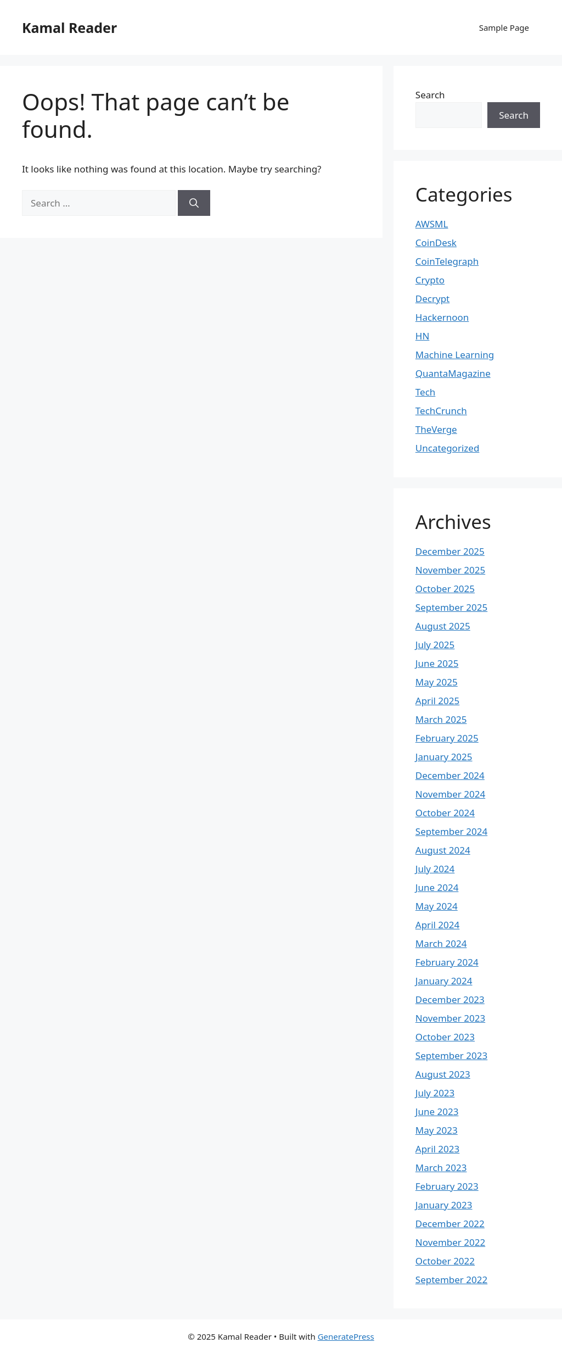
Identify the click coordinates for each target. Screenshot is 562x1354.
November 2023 (450, 1018)
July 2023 (435, 1092)
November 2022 (450, 1242)
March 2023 (441, 1167)
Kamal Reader (69, 27)
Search (430, 94)
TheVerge (436, 429)
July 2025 (435, 644)
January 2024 (444, 980)
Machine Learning (454, 354)
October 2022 (445, 1261)
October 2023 (445, 1036)
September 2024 (451, 831)
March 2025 (441, 719)
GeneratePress (346, 1336)
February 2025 (447, 738)
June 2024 (437, 887)
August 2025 (442, 626)
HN (422, 336)
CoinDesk (436, 242)
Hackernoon (442, 317)
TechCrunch (441, 410)
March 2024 (441, 943)
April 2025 (437, 700)
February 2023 (447, 1186)
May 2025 (436, 682)
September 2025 (451, 607)
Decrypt (432, 298)
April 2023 (437, 1149)
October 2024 (445, 812)
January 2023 (444, 1205)
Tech (425, 392)
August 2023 (442, 1074)
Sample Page (504, 27)
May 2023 (436, 1130)
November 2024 (450, 794)
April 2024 (437, 924)
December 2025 (450, 551)
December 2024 (450, 775)
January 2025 (444, 756)
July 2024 (435, 868)
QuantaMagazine (453, 373)
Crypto (430, 280)
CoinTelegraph (447, 261)
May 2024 (436, 906)
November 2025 (450, 570)
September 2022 (451, 1279)
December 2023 (450, 999)
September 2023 (451, 1055)
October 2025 (445, 588)
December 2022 (450, 1223)
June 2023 (437, 1111)
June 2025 (437, 663)
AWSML (431, 224)
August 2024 (442, 850)
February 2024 (447, 962)
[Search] (194, 203)
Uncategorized (447, 448)
